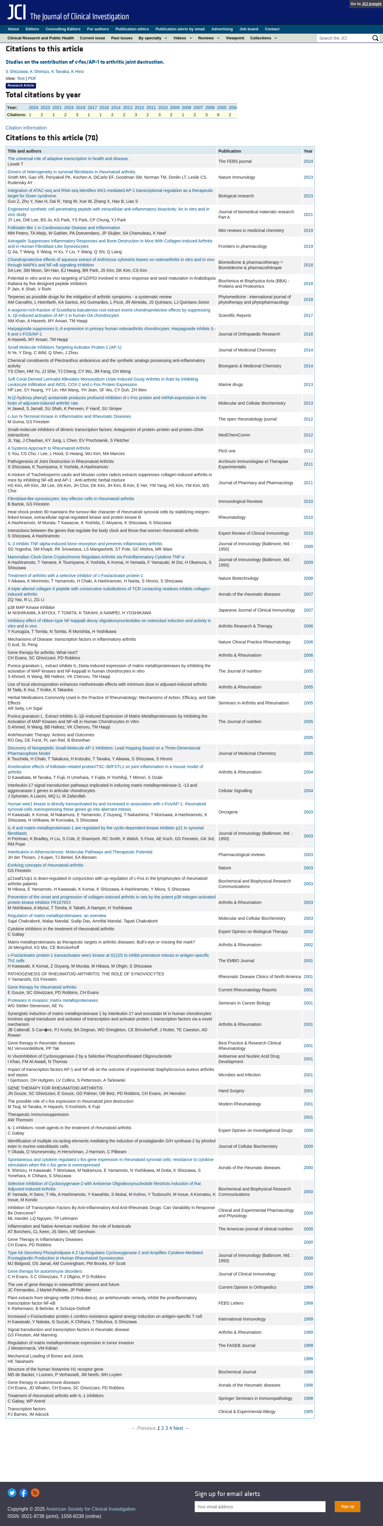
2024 (33, 107)
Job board (248, 29)
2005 (221, 107)
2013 (127, 107)
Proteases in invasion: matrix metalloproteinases (53, 1000)
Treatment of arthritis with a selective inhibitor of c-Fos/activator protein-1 (75, 575)
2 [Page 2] (162, 1428)
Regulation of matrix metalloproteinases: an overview (57, 915)
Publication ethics (132, 29)
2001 (308, 960)
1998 (308, 1371)
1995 (308, 1411)
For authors (98, 29)
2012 (139, 107)
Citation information (26, 127)
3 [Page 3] (166, 1428)
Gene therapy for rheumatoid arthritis (42, 987)
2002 (308, 931)
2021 (57, 107)
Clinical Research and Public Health (41, 38)
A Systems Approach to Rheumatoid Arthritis (49, 448)
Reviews (206, 38)
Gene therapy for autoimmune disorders (45, 1271)
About (13, 29)
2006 (210, 107)
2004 (233, 107)
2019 (69, 107)
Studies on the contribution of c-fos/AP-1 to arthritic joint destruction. (85, 62)
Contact (272, 29)
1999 (308, 1287)
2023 (45, 107)
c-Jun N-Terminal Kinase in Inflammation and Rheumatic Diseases (69, 416)
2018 (80, 107)
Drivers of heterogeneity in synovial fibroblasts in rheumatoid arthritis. (72, 171)
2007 (198, 107)
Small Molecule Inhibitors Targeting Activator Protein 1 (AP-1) (65, 347)
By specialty (149, 38)
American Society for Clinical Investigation (90, 1509)
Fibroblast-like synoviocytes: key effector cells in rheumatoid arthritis (71, 498)
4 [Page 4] (170, 1428)
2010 (163, 107)
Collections (260, 38)
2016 (104, 107)
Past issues (122, 38)
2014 (115, 107)
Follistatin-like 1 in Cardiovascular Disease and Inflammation (64, 227)
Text (21, 78)
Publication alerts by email (180, 29)
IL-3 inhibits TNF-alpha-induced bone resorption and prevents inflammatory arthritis (85, 543)
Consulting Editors (63, 29)
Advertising (222, 29)
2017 (92, 107)
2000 (308, 1130)
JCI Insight (371, 4)
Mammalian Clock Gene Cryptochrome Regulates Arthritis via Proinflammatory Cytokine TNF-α (96, 557)
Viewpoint (235, 38)
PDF (32, 78)
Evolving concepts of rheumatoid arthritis (46, 865)
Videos (179, 38)
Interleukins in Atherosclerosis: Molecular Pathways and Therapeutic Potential (80, 852)
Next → (181, 1428)
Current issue (92, 38)
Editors (32, 29)
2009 (174, 107)
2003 (308, 812)
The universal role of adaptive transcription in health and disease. (68, 158)
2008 (186, 107)
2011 (151, 107)
